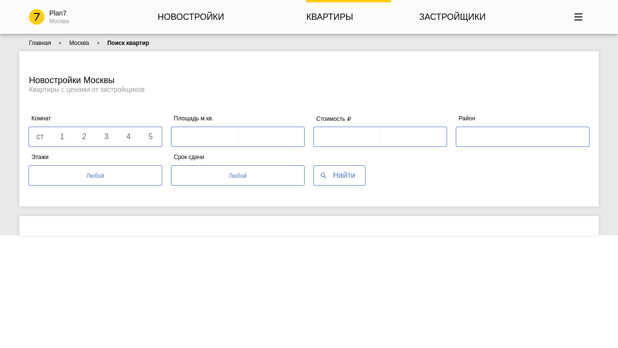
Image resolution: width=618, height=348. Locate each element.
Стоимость (333, 118)
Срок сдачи (189, 157)
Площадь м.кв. (193, 118)
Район (467, 118)
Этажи (39, 157)
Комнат (41, 118)
